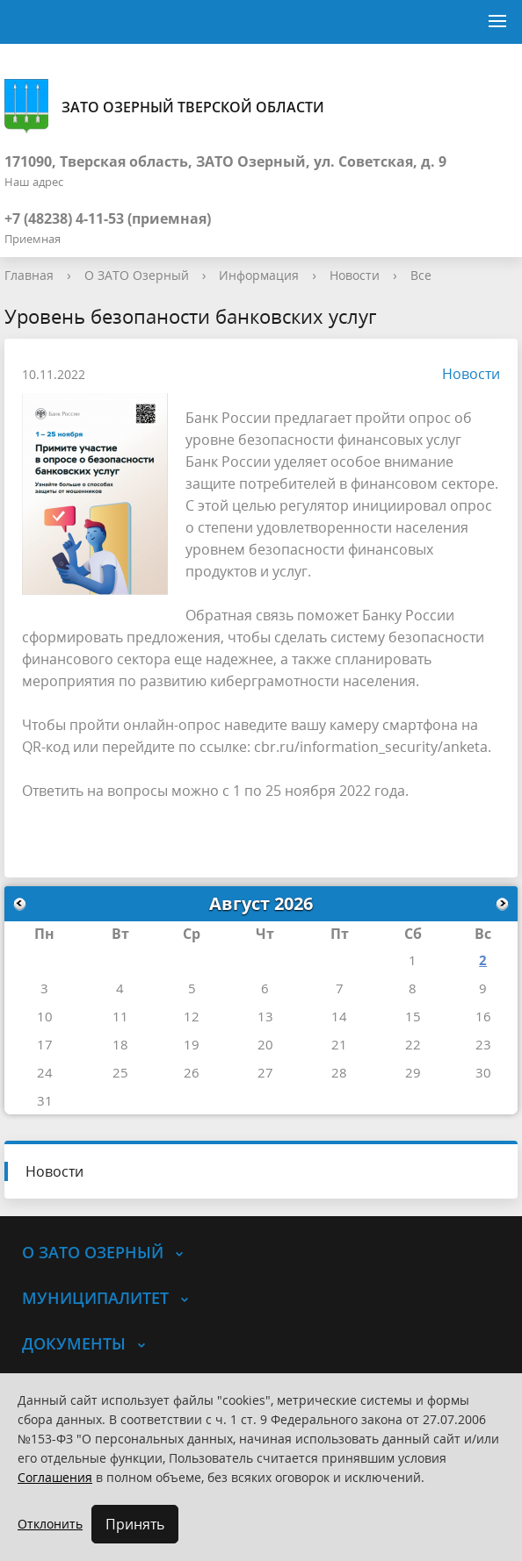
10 (45, 1016)
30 (483, 1072)
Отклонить (50, 1523)
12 (191, 1016)
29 (413, 1072)
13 (265, 1016)
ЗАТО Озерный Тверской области (164, 106)
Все (420, 275)
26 (191, 1072)
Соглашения (55, 1477)
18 (120, 1044)
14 (339, 1016)
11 (120, 1016)
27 (265, 1072)
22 (413, 1044)
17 (45, 1044)
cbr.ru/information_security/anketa (371, 746)
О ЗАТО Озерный (136, 275)
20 (265, 1044)
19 (191, 1044)
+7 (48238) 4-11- (56, 218)
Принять (134, 1524)
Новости (355, 275)
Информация (259, 275)
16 (483, 1016)
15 (413, 1016)
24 (45, 1072)
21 (339, 1044)
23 (483, 1044)
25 (120, 1072)
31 (45, 1100)
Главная (29, 275)
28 (339, 1072)
